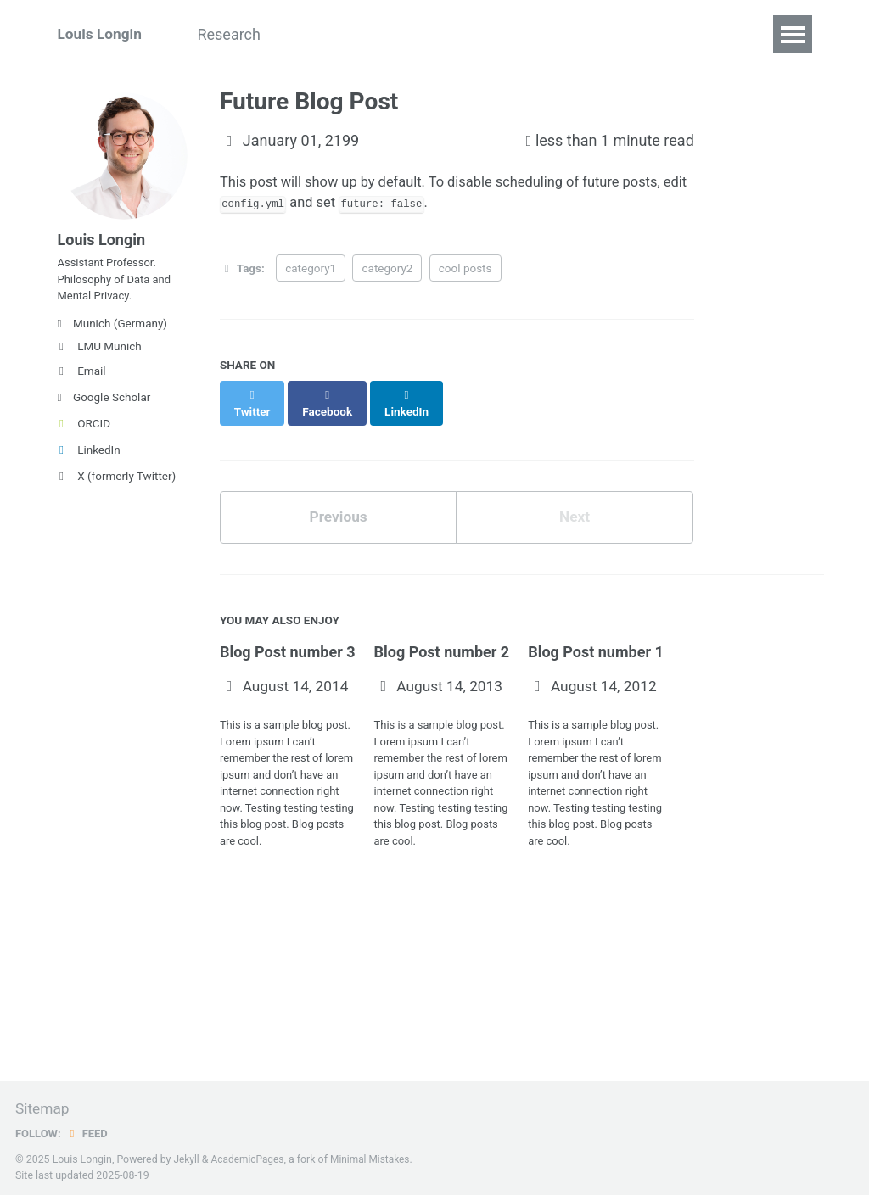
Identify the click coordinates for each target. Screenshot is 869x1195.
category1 (310, 270)
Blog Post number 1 (596, 640)
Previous (338, 504)
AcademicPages (250, 1156)
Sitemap (43, 1105)
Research (238, 34)
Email (82, 382)
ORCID (84, 435)
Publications (342, 34)
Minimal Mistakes (375, 1156)
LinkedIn (89, 461)
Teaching (446, 34)
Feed (89, 1129)
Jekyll (186, 1156)
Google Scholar (104, 409)
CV (517, 34)
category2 (387, 270)
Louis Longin (102, 34)
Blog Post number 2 (442, 640)
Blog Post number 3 (288, 640)
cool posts (465, 270)
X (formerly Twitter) (117, 487)
